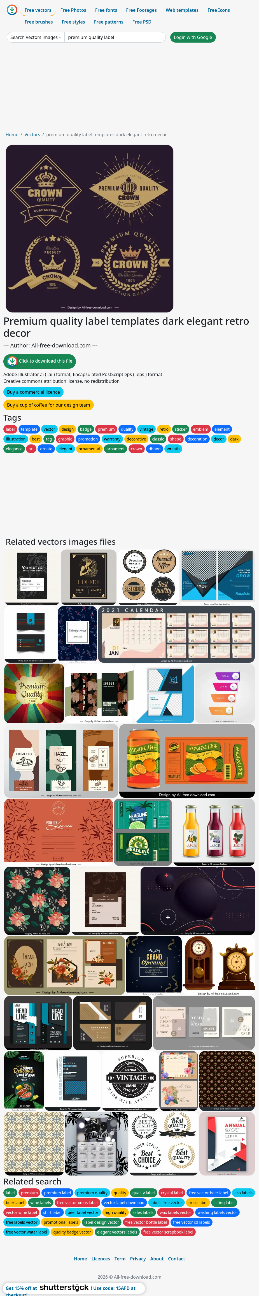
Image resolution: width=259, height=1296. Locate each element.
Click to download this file (39, 361)
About (157, 1259)
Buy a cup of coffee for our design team (48, 405)
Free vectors (38, 10)
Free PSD (141, 22)
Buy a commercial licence (33, 392)
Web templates (182, 10)
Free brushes (39, 22)
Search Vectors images (34, 37)
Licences (101, 1259)
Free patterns (108, 22)
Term (120, 1259)
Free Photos (73, 10)
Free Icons (218, 10)
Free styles (73, 22)
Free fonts (106, 10)
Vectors (32, 134)
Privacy (138, 1259)
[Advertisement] (129, 89)
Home (12, 134)
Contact (176, 1259)
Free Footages (141, 10)
